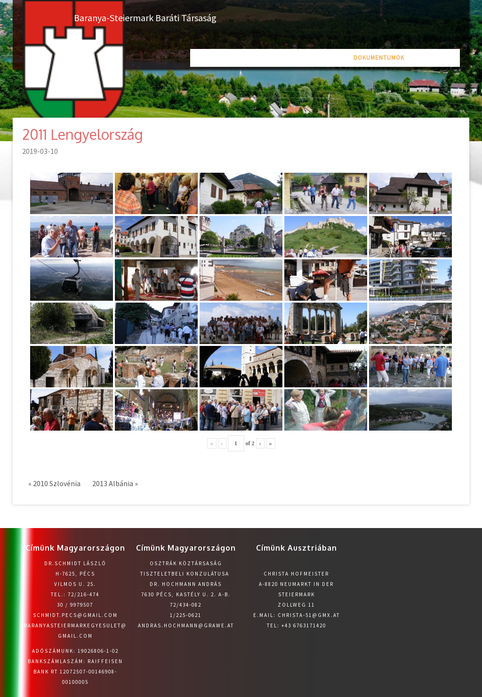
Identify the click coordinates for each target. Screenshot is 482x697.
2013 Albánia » (115, 483)
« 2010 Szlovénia (54, 483)
